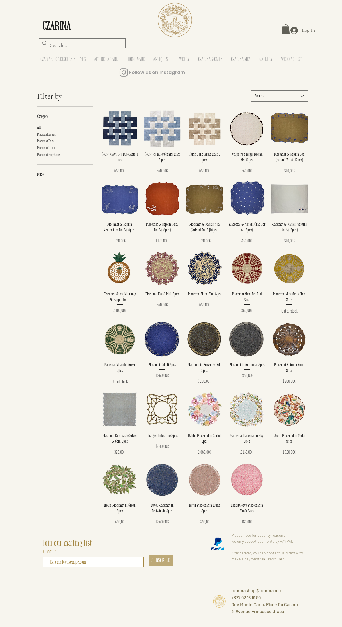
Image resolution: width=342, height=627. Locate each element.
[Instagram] (123, 72)
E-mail (48, 551)
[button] (286, 29)
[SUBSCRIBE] (161, 560)
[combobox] (279, 96)
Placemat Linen (46, 147)
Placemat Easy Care (48, 154)
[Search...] (81, 45)
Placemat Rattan (46, 140)
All (39, 127)
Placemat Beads (46, 134)
